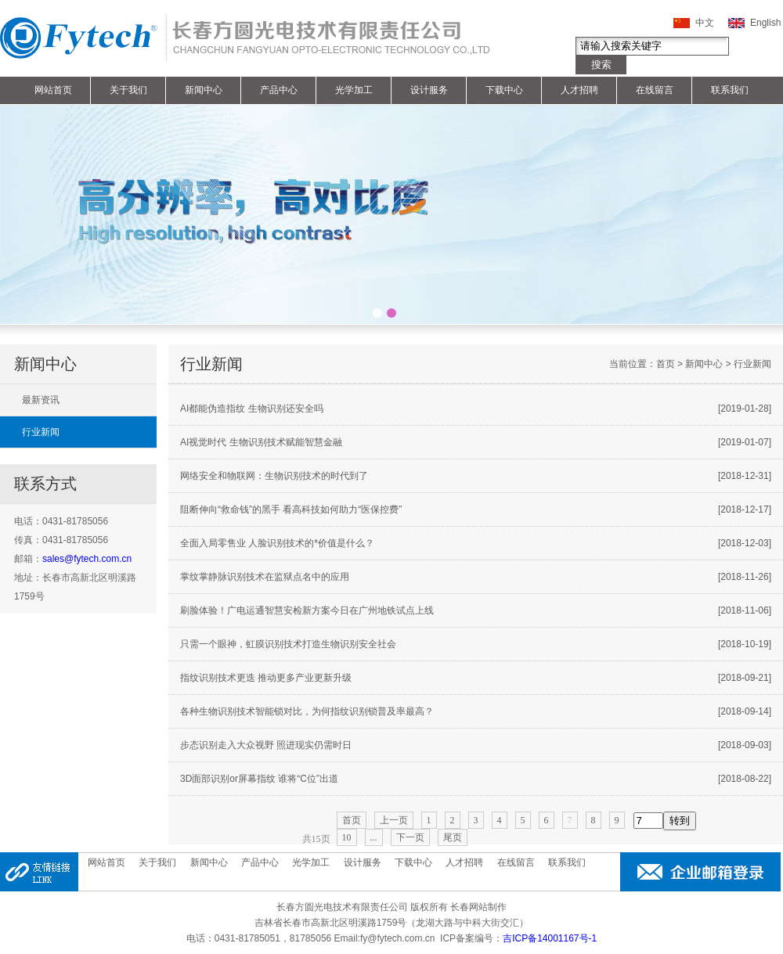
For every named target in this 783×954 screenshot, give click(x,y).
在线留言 (654, 90)
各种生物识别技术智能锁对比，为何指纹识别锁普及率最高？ (475, 711)
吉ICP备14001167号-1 (550, 938)
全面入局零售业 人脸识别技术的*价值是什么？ (475, 543)
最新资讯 (41, 399)
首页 (665, 363)
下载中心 (504, 90)
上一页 (394, 820)
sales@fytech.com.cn (87, 558)
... (373, 837)
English (765, 22)
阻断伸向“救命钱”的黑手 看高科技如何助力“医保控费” (475, 509)
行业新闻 (41, 432)
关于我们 (128, 90)
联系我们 (730, 90)
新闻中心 (203, 90)
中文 (704, 22)
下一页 (410, 837)
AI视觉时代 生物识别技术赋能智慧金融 (475, 442)
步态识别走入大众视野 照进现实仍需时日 (475, 745)
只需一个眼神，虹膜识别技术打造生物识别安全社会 (475, 644)
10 (347, 837)
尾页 (452, 837)
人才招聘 (579, 90)
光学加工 (354, 90)
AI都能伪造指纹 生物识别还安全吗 (475, 408)
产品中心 (279, 90)
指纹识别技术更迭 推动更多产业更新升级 (475, 677)
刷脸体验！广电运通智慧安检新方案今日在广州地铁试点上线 (475, 610)
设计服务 (429, 90)
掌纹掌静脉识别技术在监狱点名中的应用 (475, 576)
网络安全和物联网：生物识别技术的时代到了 (475, 475)
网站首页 (53, 90)
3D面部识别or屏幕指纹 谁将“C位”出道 (475, 778)
